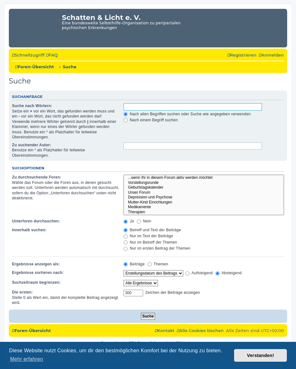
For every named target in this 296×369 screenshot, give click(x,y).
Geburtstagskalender (203, 187)
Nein (144, 221)
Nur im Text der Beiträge (148, 236)
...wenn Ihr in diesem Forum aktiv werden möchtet (203, 177)
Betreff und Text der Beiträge (152, 230)
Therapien (203, 212)
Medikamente (203, 207)
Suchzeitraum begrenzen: (36, 282)
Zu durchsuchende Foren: (36, 177)
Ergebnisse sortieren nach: (38, 272)
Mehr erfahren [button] (26, 359)
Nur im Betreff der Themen (150, 242)
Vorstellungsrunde (203, 182)
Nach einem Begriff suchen (151, 120)
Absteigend (228, 273)
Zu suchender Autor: (31, 145)
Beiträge (134, 264)
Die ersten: (22, 292)
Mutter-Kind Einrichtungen (203, 202)
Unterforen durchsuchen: (36, 221)
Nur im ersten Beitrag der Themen (157, 248)
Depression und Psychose (203, 197)
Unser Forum (203, 192)
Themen (158, 264)
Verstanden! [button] (260, 355)
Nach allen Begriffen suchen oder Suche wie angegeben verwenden (187, 114)
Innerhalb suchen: (29, 230)
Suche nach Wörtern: (32, 106)
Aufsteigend (199, 273)
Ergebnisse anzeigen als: (36, 264)
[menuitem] (52, 55)
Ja (129, 221)
